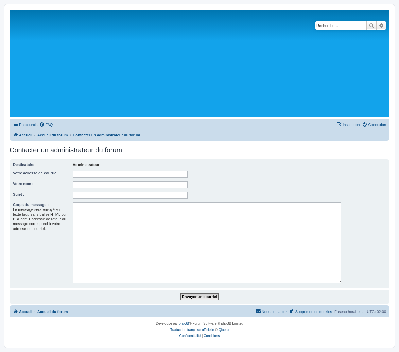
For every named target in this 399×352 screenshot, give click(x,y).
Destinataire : (25, 165)
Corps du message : (31, 205)
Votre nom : (23, 184)
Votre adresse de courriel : (36, 173)
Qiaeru (224, 330)
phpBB (184, 323)
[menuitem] (46, 125)
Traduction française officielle (192, 330)
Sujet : (18, 194)
